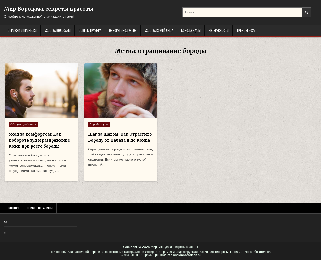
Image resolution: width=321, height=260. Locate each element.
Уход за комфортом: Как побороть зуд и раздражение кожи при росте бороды (39, 140)
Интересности (219, 30)
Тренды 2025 (246, 30)
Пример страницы (40, 207)
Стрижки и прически (22, 30)
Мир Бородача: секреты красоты (48, 9)
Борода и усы (191, 30)
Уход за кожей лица (159, 30)
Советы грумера (90, 30)
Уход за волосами (58, 30)
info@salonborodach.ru (184, 254)
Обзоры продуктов (123, 30)
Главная (13, 207)
